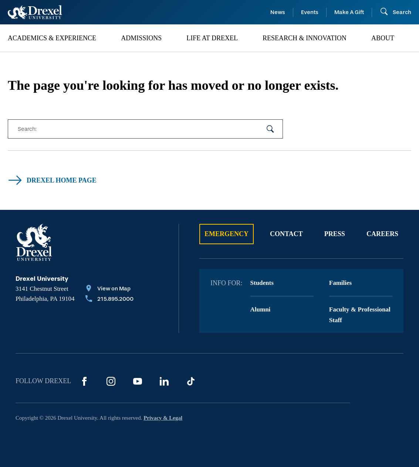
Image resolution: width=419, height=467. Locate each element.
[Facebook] (84, 381)
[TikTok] (190, 381)
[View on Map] (109, 289)
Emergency (227, 234)
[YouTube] (137, 381)
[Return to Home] (35, 12)
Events (309, 12)
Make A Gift (349, 12)
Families (340, 282)
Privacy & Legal (162, 418)
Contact (286, 234)
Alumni (260, 309)
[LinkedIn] (164, 381)
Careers (382, 234)
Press (334, 234)
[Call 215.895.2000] (109, 299)
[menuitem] (60, 38)
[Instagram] (111, 381)
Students (262, 282)
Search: (27, 129)
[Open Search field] (395, 12)
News (277, 12)
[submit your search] (270, 129)
